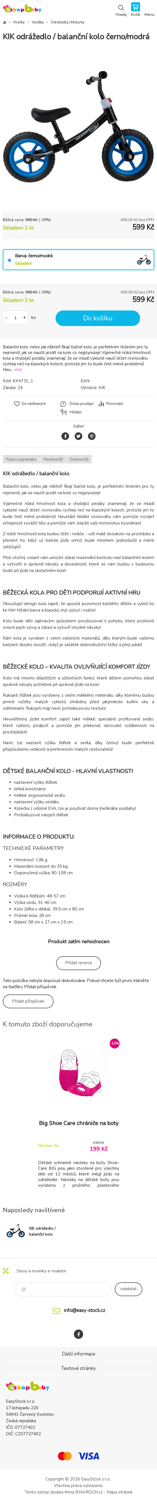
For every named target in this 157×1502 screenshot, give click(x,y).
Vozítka (38, 22)
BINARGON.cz (89, 1492)
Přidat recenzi (78, 963)
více (18, 369)
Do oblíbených (34, 403)
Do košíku (97, 318)
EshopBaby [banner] (22, 10)
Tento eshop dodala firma (49, 1492)
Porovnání (114, 403)
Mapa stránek (119, 1492)
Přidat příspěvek (28, 1001)
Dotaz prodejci (82, 403)
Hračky (19, 22)
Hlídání (75, 412)
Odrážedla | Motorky (68, 22)
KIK (102, 387)
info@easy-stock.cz (84, 1310)
